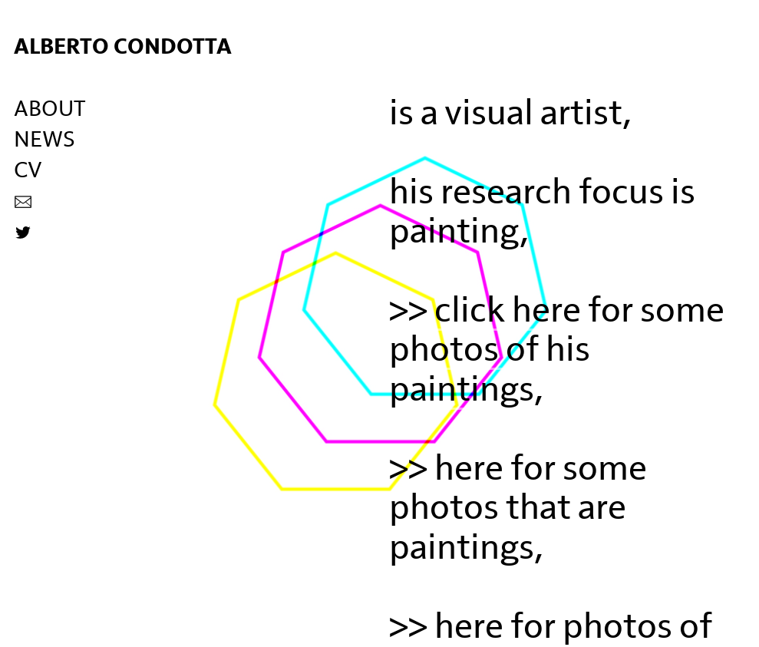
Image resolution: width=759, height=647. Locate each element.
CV (28, 171)
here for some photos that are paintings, (518, 508)
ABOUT (49, 109)
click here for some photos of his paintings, (556, 350)
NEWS (44, 140)
